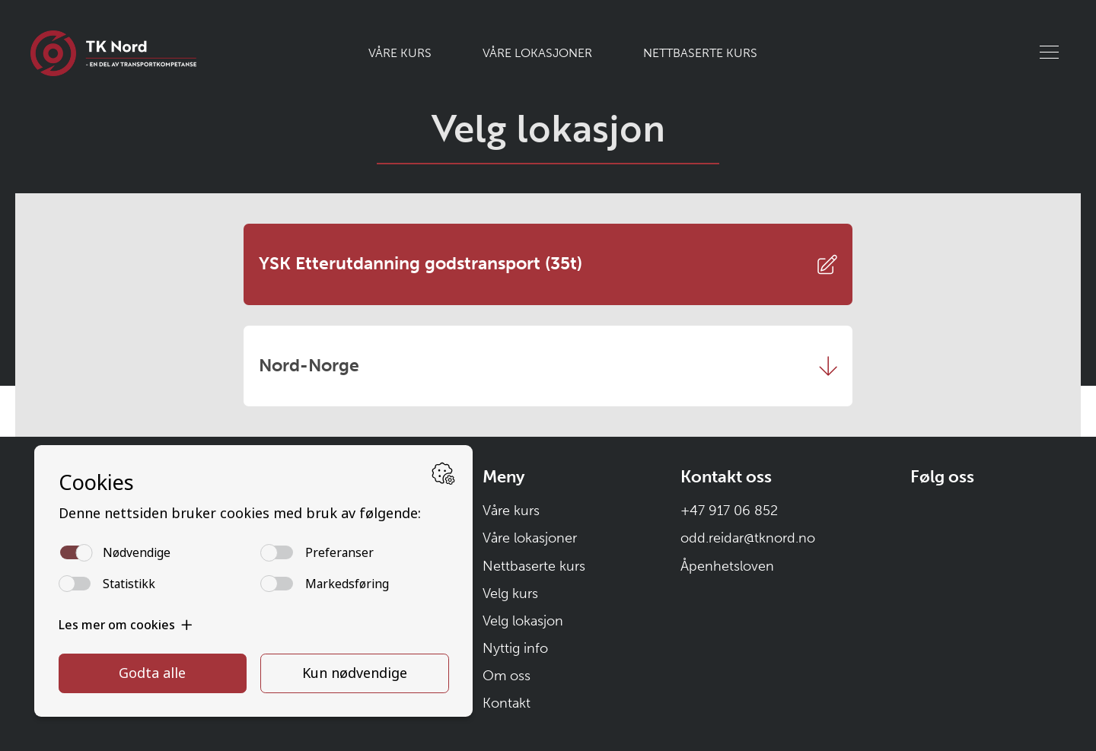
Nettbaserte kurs (700, 53)
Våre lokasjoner (537, 53)
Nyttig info (515, 648)
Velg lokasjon (523, 621)
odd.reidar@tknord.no (747, 538)
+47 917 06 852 (729, 510)
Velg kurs (510, 593)
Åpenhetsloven (727, 566)
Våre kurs (400, 53)
